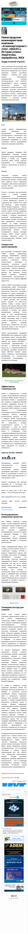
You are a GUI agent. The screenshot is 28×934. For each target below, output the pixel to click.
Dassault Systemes (21, 783)
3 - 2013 (3, 26)
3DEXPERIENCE (12, 783)
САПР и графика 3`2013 (19, 781)
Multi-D (22, 785)
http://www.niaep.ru (7, 509)
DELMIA (16, 785)
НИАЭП (5, 783)
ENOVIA (10, 785)
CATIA (5, 785)
